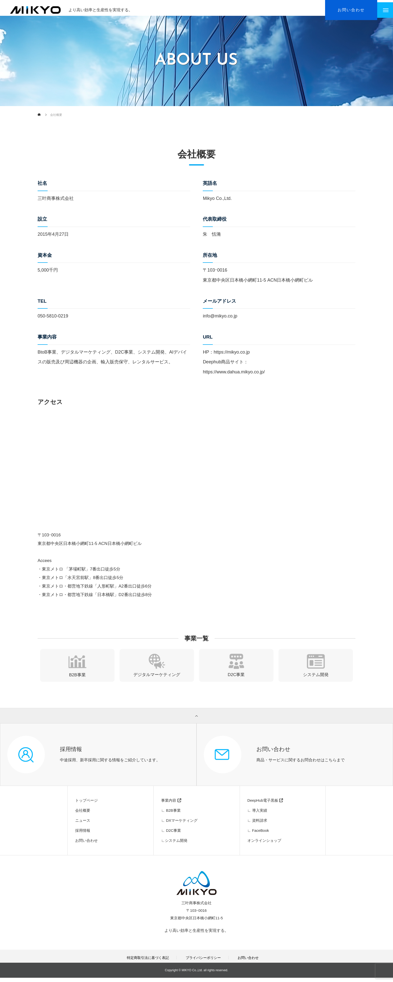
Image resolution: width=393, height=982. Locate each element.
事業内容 (171, 804)
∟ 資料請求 (257, 825)
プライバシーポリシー (203, 962)
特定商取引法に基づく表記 (148, 962)
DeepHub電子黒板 (265, 804)
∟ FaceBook (258, 835)
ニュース (82, 825)
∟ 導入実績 (257, 814)
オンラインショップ (264, 845)
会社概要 (82, 814)
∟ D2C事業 (171, 835)
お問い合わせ (86, 845)
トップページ (86, 804)
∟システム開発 (174, 845)
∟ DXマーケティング (179, 825)
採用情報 (82, 835)
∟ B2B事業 (170, 814)
